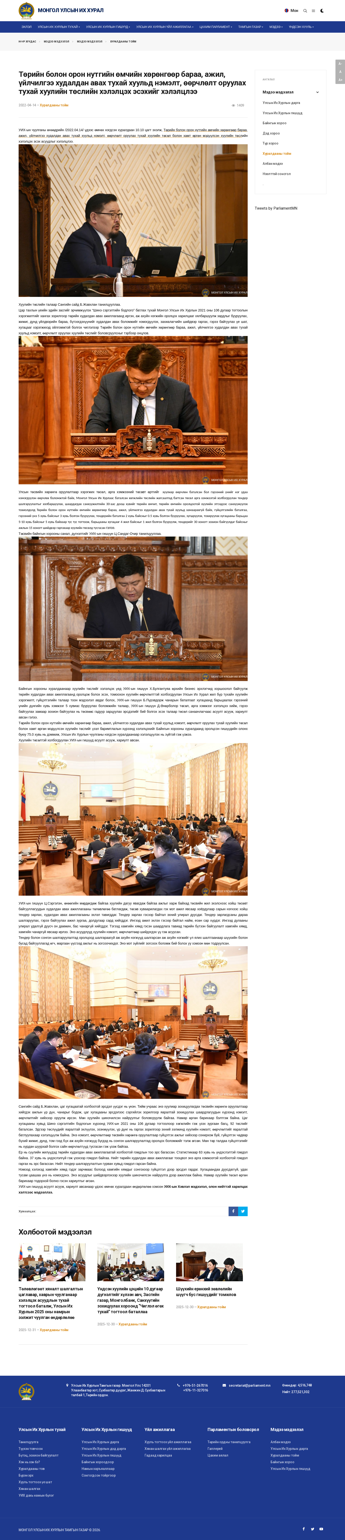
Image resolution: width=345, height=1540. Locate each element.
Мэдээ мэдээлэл (56, 41)
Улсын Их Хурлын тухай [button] (58, 27)
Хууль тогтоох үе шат (35, 1482)
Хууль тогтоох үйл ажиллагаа (168, 1442)
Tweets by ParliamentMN (276, 208)
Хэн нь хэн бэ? (29, 1462)
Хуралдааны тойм (123, 41)
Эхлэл (26, 27)
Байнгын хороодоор (98, 1462)
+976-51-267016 (195, 1385)
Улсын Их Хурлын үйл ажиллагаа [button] (163, 27)
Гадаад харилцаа (158, 1455)
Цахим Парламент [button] (215, 27)
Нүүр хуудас (27, 41)
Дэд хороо (271, 133)
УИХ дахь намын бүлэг (36, 1495)
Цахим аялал (218, 1455)
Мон (291, 10)
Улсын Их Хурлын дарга (281, 103)
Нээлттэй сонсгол (277, 174)
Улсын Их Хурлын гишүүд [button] (107, 27)
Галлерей (215, 1449)
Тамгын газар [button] (249, 27)
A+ (340, 80)
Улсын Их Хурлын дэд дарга (104, 1449)
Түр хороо (270, 143)
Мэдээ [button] (274, 27)
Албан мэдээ (273, 163)
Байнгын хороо (274, 123)
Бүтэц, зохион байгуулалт (38, 1455)
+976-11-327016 (195, 1390)
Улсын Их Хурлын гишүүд (283, 113)
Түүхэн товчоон (31, 1449)
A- (340, 64)
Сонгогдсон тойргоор (99, 1475)
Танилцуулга (28, 1442)
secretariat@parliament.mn (249, 1385)
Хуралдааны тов (32, 1469)
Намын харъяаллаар (98, 1469)
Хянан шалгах (29, 1489)
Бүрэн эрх (26, 1475)
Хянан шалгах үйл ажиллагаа (168, 1449)
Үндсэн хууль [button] (300, 27)
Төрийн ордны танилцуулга (229, 1442)
